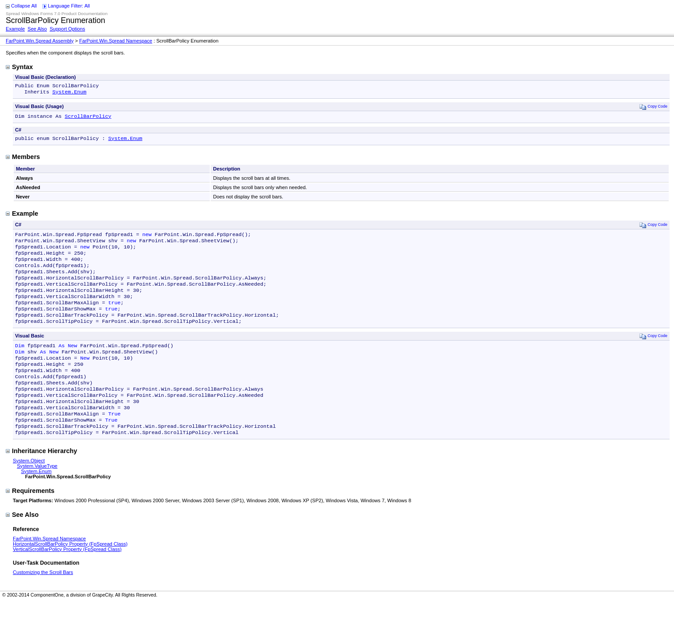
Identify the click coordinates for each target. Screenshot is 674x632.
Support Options (67, 28)
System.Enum (69, 93)
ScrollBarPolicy (88, 118)
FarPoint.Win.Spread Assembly (39, 40)
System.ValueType (37, 496)
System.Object (29, 490)
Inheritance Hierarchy (41, 481)
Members (23, 160)
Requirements (30, 520)
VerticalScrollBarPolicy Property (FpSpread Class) (67, 579)
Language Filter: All (69, 5)
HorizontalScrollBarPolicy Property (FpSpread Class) (70, 574)
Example (15, 28)
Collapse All (24, 5)
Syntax (19, 66)
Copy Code (653, 108)
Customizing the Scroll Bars (43, 602)
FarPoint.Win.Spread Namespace (115, 40)
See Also (37, 28)
